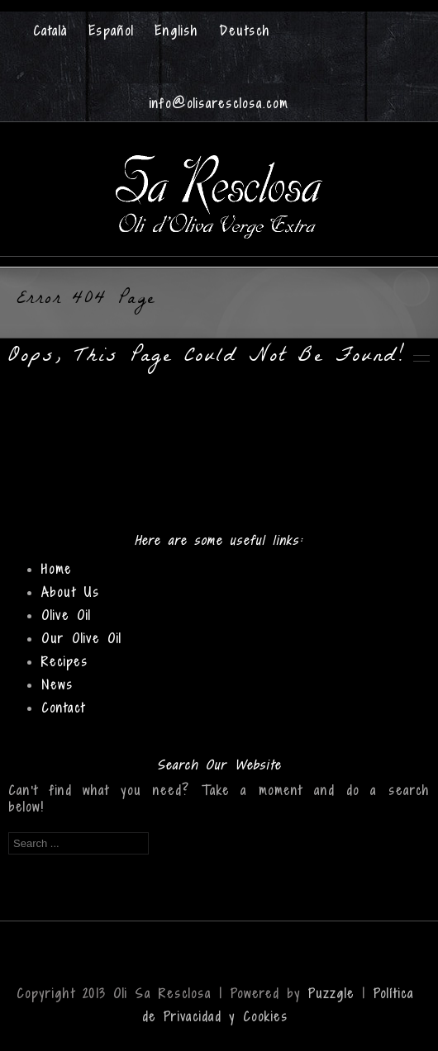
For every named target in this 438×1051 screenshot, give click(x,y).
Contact (63, 708)
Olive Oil (66, 615)
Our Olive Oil (81, 638)
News (57, 685)
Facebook (202, 59)
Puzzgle (331, 993)
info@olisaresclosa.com (219, 103)
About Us (70, 592)
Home (56, 569)
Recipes (64, 661)
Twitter (235, 58)
